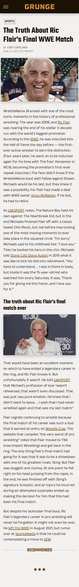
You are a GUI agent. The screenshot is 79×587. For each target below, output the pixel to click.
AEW (47, 539)
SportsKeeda (25, 534)
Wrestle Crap (55, 428)
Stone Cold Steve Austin (29, 255)
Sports (9, 21)
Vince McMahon (43, 195)
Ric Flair (64, 122)
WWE (34, 139)
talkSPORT (16, 210)
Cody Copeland (17, 47)
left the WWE (18, 528)
